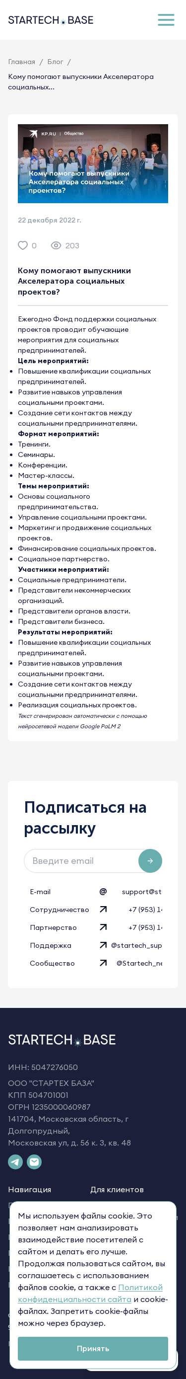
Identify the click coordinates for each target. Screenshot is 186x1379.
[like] (23, 245)
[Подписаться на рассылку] (150, 861)
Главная (21, 61)
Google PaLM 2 (100, 726)
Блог (55, 61)
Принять (93, 1348)
